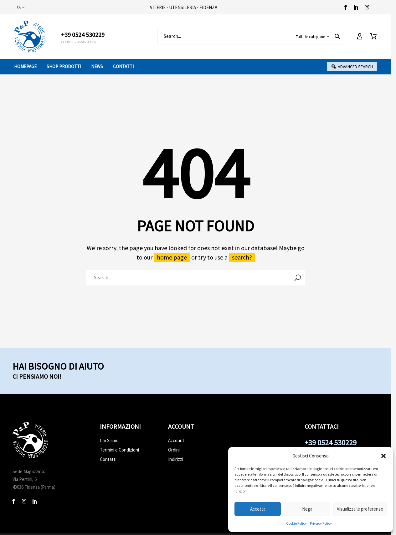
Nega (307, 509)
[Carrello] (373, 36)
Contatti (123, 66)
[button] (383, 456)
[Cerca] (251, 36)
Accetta (257, 509)
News (97, 66)
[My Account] (359, 36)
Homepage (25, 66)
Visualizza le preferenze (360, 509)
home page (172, 257)
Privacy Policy (321, 523)
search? (242, 257)
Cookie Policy (296, 523)
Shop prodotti (64, 66)
